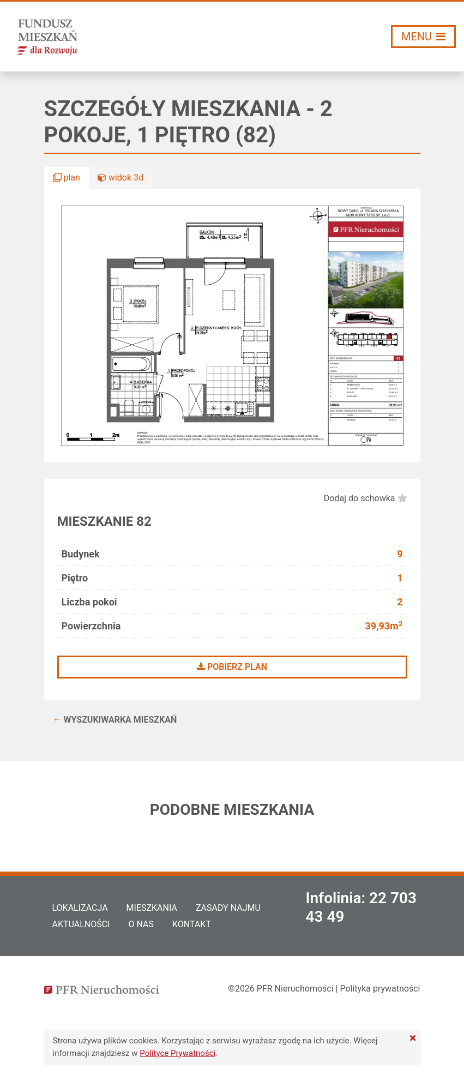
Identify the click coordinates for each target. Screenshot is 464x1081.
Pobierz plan (232, 667)
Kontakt (191, 924)
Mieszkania (151, 908)
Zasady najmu (228, 908)
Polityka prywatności (380, 988)
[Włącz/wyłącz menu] (423, 36)
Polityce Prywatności (177, 1053)
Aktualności (81, 924)
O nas (140, 924)
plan (66, 177)
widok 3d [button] (120, 177)
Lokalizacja (80, 908)
